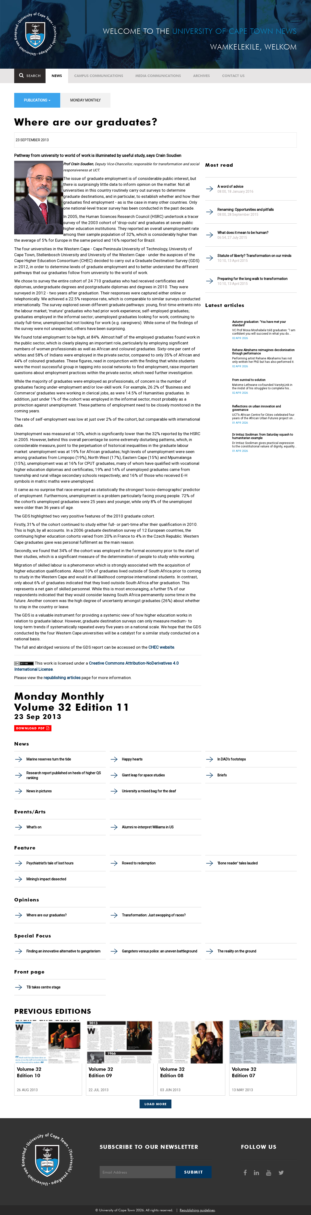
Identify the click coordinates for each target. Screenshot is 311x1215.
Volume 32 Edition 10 (29, 1072)
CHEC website (161, 647)
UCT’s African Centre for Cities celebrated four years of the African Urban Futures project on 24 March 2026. (264, 416)
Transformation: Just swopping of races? (154, 915)
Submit (193, 1172)
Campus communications (98, 76)
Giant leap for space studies (143, 775)
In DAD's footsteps (231, 759)
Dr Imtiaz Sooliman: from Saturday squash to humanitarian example (262, 436)
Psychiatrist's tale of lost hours (49, 863)
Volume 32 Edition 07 (244, 1072)
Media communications (158, 76)
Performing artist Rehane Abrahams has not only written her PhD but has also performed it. (263, 360)
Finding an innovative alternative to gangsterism (63, 951)
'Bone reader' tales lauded (237, 863)
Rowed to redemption (139, 863)
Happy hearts (132, 759)
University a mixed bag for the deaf (149, 791)
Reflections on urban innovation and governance (256, 408)
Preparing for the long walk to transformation (252, 279)
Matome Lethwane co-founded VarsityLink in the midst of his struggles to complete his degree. (262, 386)
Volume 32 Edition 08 (172, 1072)
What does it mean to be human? (242, 233)
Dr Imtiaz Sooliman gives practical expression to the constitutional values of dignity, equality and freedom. (263, 444)
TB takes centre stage (43, 987)
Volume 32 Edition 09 (101, 1072)
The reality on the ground (236, 951)
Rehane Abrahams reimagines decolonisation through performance (263, 351)
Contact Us (233, 76)
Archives (201, 76)
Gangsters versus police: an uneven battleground (159, 951)
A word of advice (230, 187)
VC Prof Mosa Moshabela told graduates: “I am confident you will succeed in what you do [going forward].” (263, 332)
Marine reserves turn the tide (48, 759)
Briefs (222, 775)
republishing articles (62, 677)
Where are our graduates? (46, 915)
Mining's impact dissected (46, 879)
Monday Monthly (85, 100)
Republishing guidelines (197, 1210)
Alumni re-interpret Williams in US (148, 827)
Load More (155, 1104)
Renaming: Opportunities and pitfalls (245, 210)
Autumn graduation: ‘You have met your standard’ (259, 323)
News (57, 76)
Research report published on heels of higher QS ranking (63, 775)
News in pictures (39, 791)
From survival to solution (248, 380)
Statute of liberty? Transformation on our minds (254, 256)
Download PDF (32, 728)
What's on (33, 827)
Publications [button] (37, 100)
